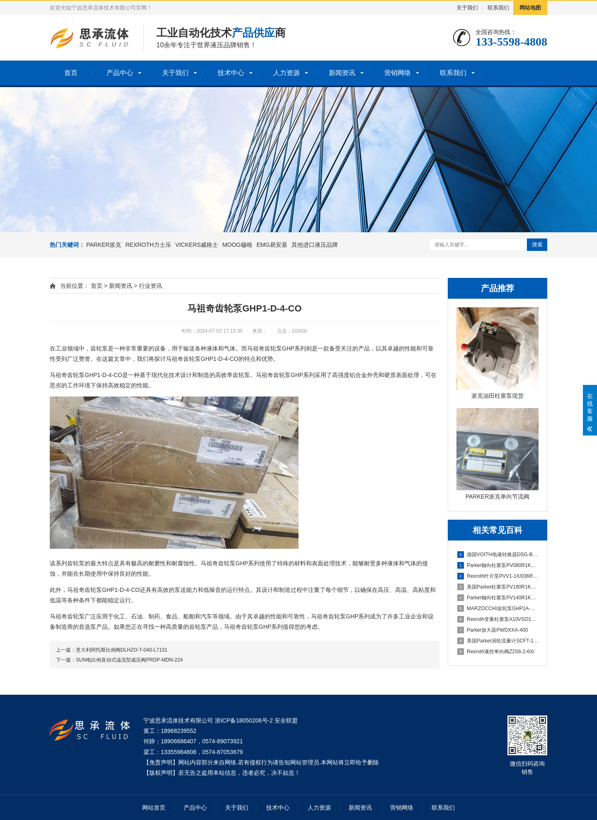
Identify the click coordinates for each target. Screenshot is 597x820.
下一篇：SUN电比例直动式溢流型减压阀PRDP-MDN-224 (119, 660)
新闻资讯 (342, 72)
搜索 (537, 244)
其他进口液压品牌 (314, 244)
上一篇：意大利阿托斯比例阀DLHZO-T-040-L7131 (111, 650)
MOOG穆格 (237, 244)
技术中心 (231, 72)
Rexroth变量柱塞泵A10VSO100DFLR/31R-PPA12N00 (498, 619)
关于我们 (467, 8)
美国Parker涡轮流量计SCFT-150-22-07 (498, 641)
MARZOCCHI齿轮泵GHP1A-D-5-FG (498, 608)
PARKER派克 (103, 244)
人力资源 (286, 72)
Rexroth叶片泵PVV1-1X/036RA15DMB (498, 576)
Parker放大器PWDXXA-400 (492, 630)
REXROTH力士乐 (148, 244)
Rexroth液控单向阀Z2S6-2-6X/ (495, 651)
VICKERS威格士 (196, 244)
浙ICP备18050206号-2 (244, 720)
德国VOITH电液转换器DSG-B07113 (498, 554)
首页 (71, 72)
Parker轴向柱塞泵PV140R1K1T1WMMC (498, 597)
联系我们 (498, 8)
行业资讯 (150, 285)
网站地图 (530, 8)
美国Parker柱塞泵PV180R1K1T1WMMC (498, 587)
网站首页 (153, 807)
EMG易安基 (272, 244)
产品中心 (120, 72)
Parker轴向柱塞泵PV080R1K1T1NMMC (498, 565)
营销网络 (397, 72)
